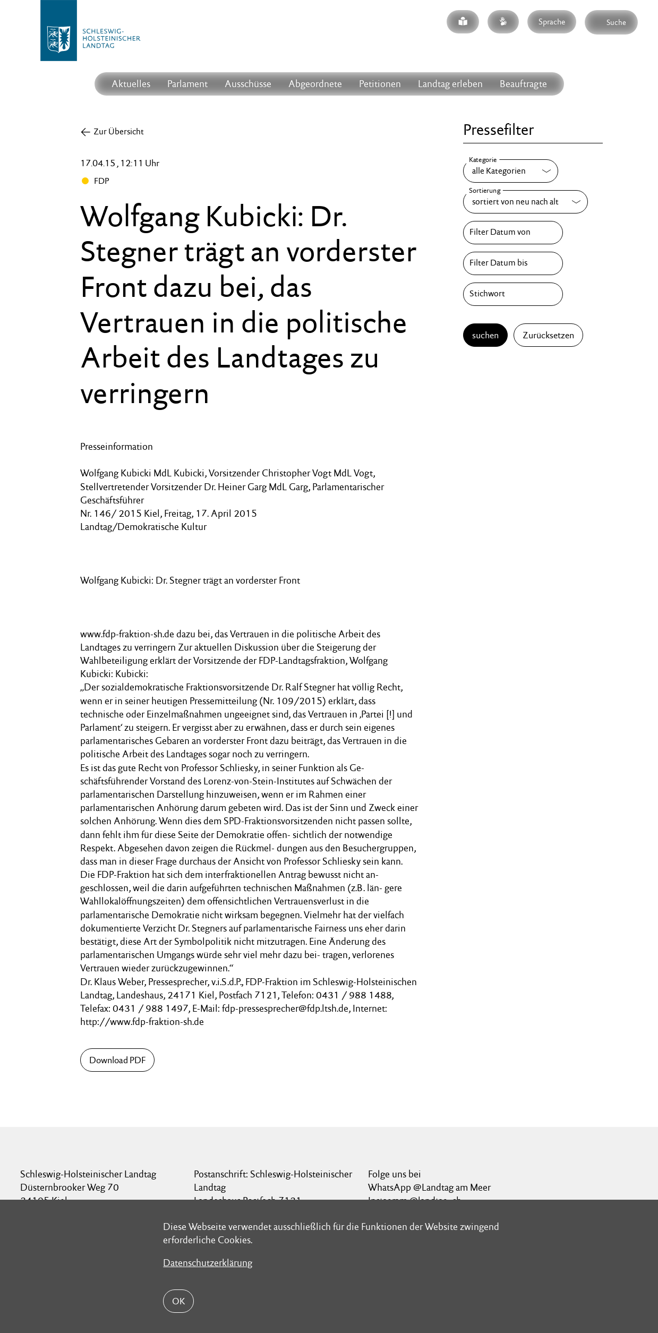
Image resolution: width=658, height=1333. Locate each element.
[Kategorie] (510, 171)
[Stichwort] (513, 294)
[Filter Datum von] (513, 232)
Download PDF (117, 1060)
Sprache (552, 21)
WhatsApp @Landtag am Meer (429, 1187)
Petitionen (380, 83)
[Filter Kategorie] (510, 171)
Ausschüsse (248, 83)
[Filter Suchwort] (513, 294)
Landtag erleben (450, 83)
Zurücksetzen (548, 335)
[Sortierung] (525, 201)
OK (178, 1301)
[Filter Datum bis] (513, 263)
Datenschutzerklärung (207, 1262)
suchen (485, 335)
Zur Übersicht (118, 131)
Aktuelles (131, 83)
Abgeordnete (315, 83)
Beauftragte (523, 83)
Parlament (187, 83)
